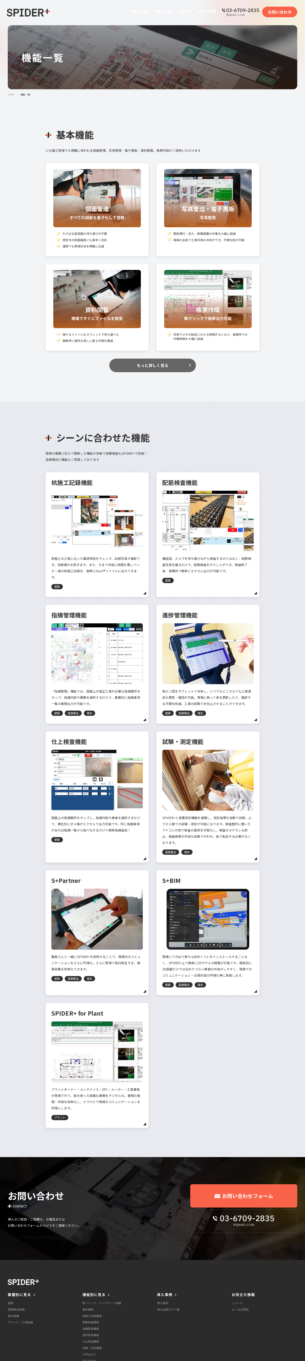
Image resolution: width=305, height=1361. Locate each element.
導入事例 (162, 1303)
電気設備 (13, 1316)
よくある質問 (240, 1309)
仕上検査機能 (90, 1341)
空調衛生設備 (16, 1309)
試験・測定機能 (92, 1348)
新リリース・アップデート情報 (101, 1303)
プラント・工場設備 (20, 1322)
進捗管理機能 (90, 1335)
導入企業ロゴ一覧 (168, 1309)
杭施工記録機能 (92, 1316)
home (11, 94)
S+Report (89, 1354)
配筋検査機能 (90, 1322)
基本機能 (88, 1309)
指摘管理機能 (90, 1329)
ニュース (237, 1303)
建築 (10, 1303)
